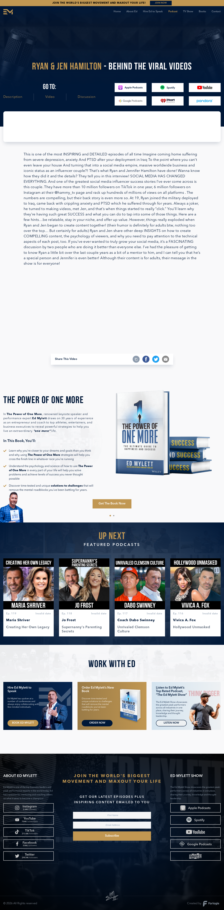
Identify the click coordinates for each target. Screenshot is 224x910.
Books (202, 11)
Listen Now (171, 723)
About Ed (131, 11)
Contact (216, 11)
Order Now (97, 723)
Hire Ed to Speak (153, 11)
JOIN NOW (161, 3)
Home (117, 11)
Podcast (172, 11)
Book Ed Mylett (23, 723)
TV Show (188, 11)
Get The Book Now (112, 503)
